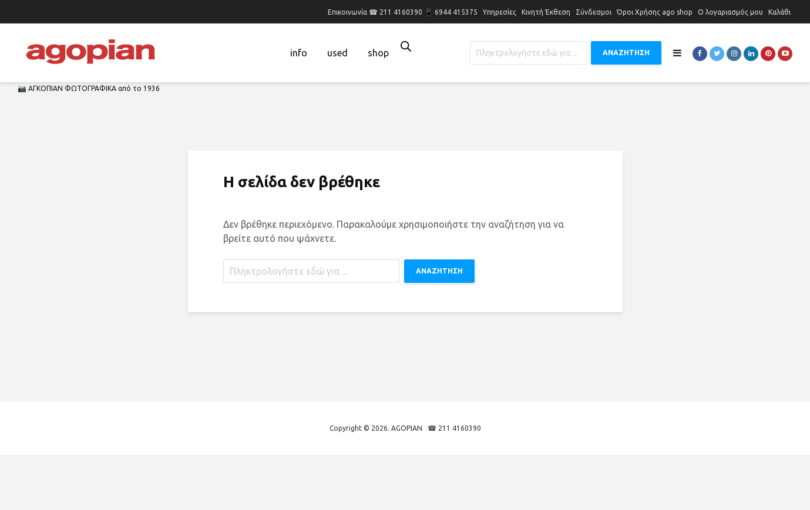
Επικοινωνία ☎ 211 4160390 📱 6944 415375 (403, 12)
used (337, 53)
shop (378, 53)
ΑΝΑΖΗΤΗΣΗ (626, 52)
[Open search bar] (406, 46)
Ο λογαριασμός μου (730, 12)
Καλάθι (779, 12)
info (298, 53)
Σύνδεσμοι (593, 12)
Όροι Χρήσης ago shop (655, 12)
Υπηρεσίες (499, 12)
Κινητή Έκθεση (546, 12)
